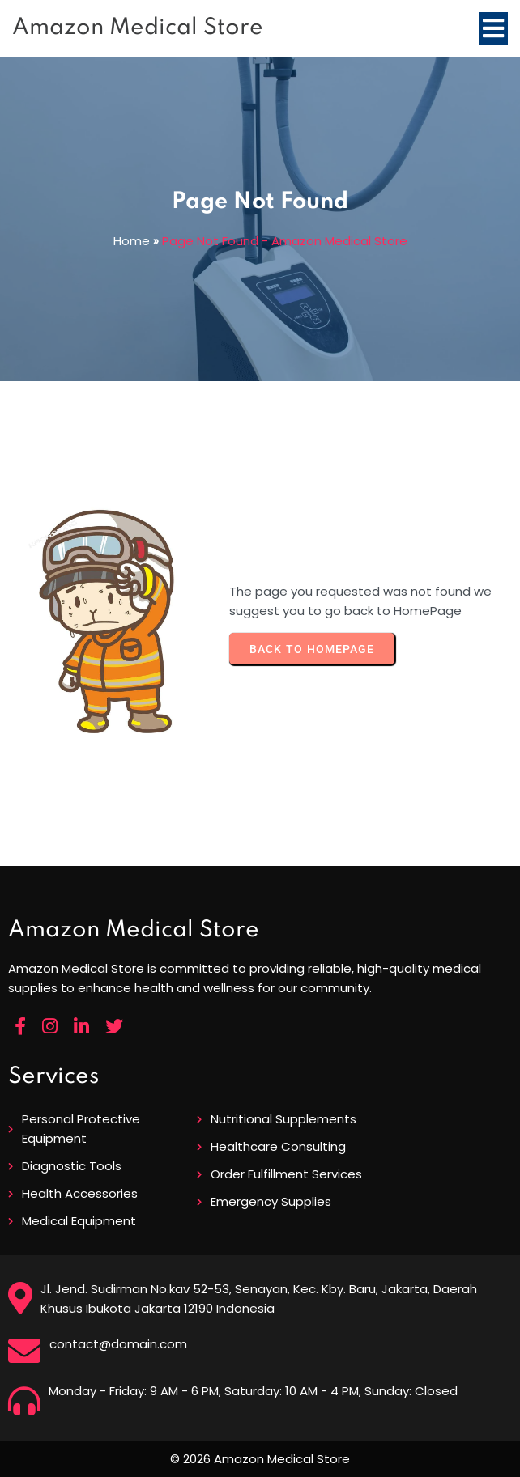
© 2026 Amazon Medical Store (260, 1458)
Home (131, 240)
